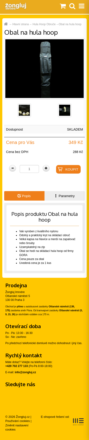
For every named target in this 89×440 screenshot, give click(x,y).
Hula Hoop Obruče (44, 24)
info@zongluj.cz (25, 372)
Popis (24, 196)
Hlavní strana (20, 24)
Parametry (64, 196)
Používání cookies (17, 421)
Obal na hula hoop (70, 24)
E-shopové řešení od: (62, 420)
